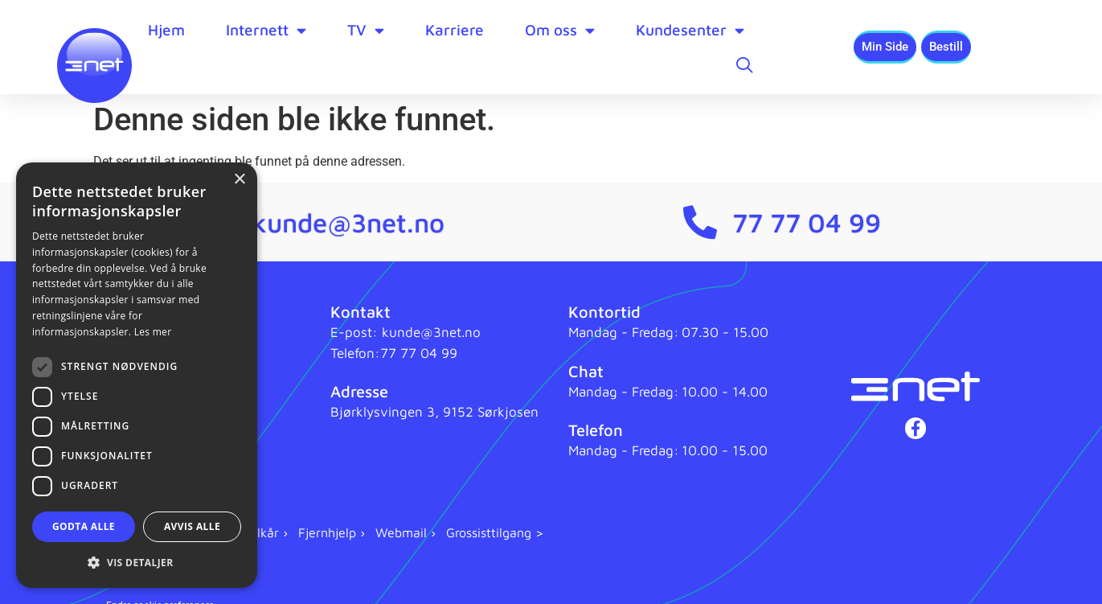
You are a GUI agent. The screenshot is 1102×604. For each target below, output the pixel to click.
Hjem (166, 30)
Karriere (454, 30)
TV (365, 30)
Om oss (560, 30)
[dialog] (136, 375)
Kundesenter (690, 30)
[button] (136, 562)
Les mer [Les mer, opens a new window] (153, 332)
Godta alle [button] (83, 526)
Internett (266, 30)
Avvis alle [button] (192, 526)
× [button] (239, 180)
